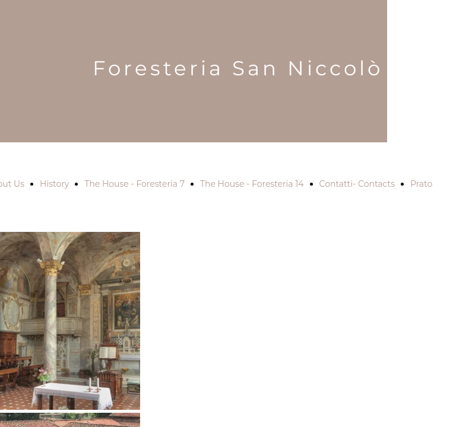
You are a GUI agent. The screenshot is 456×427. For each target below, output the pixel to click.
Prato (421, 184)
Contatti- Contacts (357, 184)
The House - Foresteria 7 (134, 184)
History (54, 184)
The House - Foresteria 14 (252, 184)
